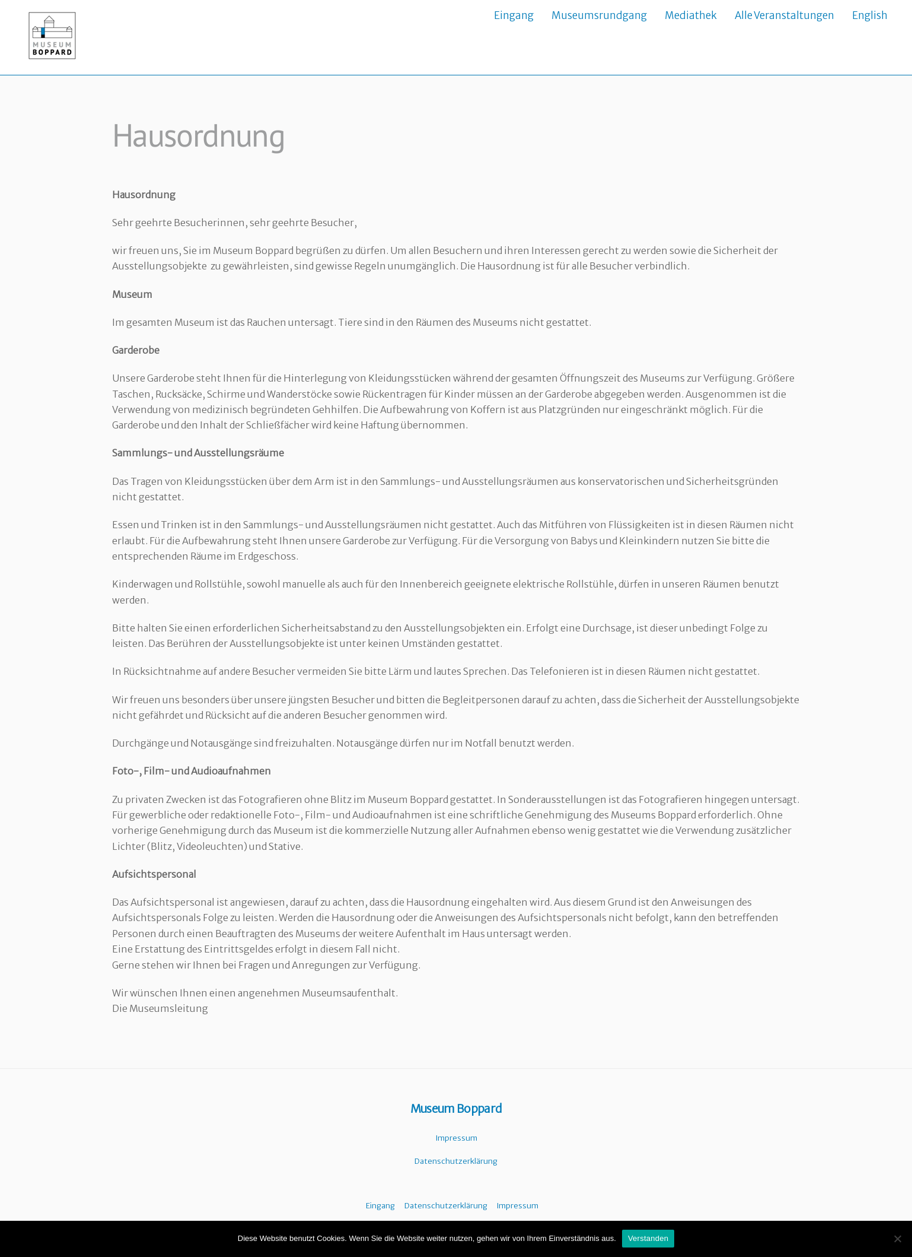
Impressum (456, 1139)
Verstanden (648, 1238)
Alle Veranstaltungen (784, 15)
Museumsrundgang (599, 15)
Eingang (514, 15)
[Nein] (897, 1239)
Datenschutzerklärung (456, 1162)
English (870, 15)
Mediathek (691, 15)
